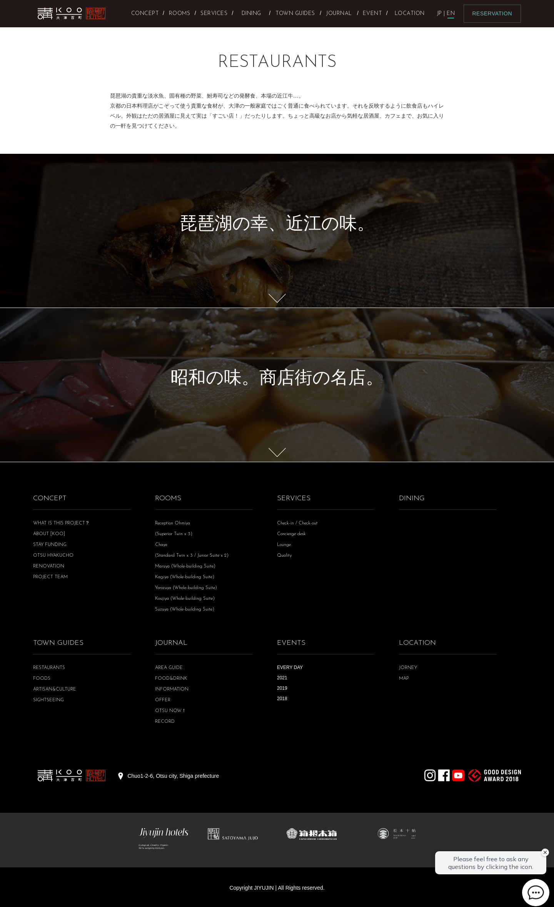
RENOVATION (48, 566)
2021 (282, 678)
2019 (282, 688)
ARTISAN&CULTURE (54, 689)
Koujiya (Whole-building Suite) (185, 598)
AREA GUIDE (169, 668)
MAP (404, 678)
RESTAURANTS (49, 668)
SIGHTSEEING (48, 700)
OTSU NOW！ (170, 711)
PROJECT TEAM (50, 577)
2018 (282, 698)
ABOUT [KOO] (49, 534)
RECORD (165, 721)
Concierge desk (291, 534)
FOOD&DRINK (171, 678)
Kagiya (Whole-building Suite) (184, 577)
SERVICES (293, 498)
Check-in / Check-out (297, 523)
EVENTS (291, 643)
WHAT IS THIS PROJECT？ (61, 523)
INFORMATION (172, 689)
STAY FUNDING (50, 545)
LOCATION (417, 643)
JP (439, 14)
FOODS (41, 678)
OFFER (162, 700)
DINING (412, 498)
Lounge (284, 545)
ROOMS (168, 498)
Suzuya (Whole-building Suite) (184, 609)
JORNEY (408, 668)
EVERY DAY (290, 667)
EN (451, 14)
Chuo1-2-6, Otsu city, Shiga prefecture (173, 776)
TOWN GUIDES (58, 643)
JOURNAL (171, 643)
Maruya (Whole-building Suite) (185, 566)
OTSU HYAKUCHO (53, 555)
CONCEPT (50, 498)
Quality (284, 555)
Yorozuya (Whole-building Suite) (186, 588)
